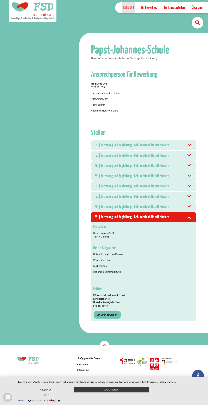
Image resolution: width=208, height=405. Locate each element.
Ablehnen (45, 394)
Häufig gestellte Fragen (89, 358)
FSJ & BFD (128, 8)
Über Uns (197, 8)
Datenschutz (83, 370)
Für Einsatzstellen (174, 8)
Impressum (82, 364)
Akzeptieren (111, 394)
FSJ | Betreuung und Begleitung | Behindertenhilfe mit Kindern (143, 145)
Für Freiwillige (149, 8)
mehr (177, 394)
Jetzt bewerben (107, 314)
